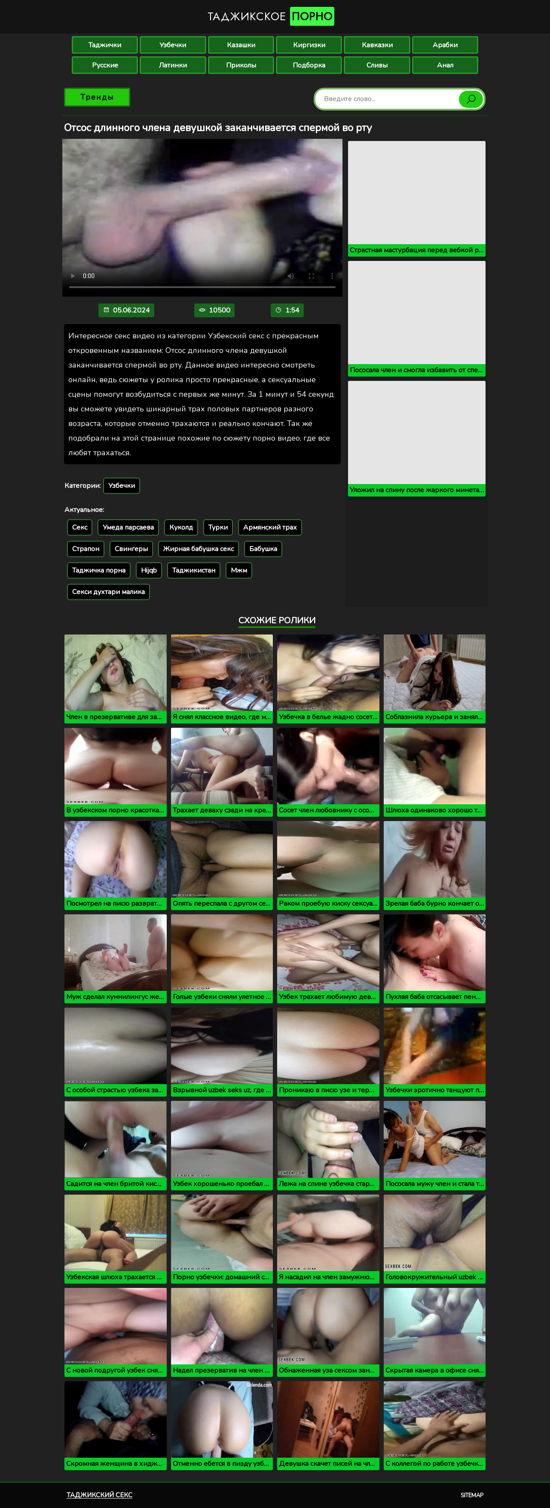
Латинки (173, 65)
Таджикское (271, 16)
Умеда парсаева (128, 527)
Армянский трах (270, 527)
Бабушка (263, 549)
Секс (79, 527)
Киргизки (309, 45)
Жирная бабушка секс (198, 549)
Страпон (85, 549)
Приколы (241, 65)
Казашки (241, 45)
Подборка (309, 65)
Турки (218, 527)
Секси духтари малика (108, 592)
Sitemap (472, 1495)
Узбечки (172, 45)
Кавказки (377, 45)
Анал (445, 65)
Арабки (445, 45)
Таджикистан (193, 570)
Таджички (105, 45)
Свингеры (131, 549)
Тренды (97, 97)
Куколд (181, 527)
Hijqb (149, 570)
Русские (105, 65)
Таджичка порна (98, 570)
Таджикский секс (99, 1495)
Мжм (239, 570)
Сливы (377, 65)
